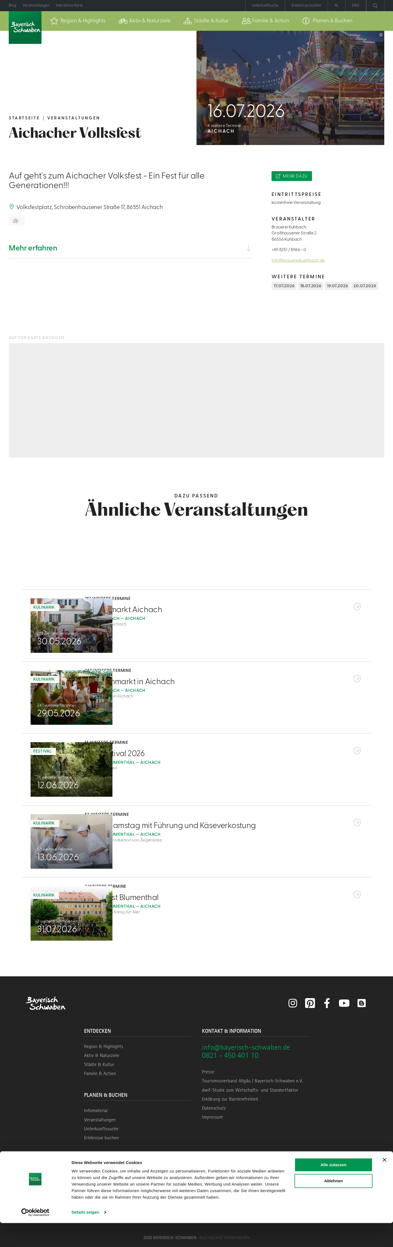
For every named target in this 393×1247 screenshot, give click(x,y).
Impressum (212, 1117)
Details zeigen (85, 1236)
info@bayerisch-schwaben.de (246, 1047)
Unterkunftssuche (101, 1128)
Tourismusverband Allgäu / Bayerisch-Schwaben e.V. (252, 1080)
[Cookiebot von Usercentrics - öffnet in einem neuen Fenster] (35, 1236)
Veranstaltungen (73, 118)
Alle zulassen (333, 1188)
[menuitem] (78, 21)
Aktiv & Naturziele (101, 1055)
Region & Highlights (103, 1046)
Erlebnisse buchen (101, 1137)
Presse (208, 1071)
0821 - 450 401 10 (230, 1055)
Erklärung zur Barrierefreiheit (230, 1099)
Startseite (24, 118)
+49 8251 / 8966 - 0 (289, 249)
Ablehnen (333, 1204)
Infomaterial (96, 1110)
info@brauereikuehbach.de (298, 260)
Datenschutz (214, 1108)
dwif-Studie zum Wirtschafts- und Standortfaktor (250, 1090)
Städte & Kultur (99, 1064)
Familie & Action (100, 1073)
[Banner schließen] (384, 1184)
